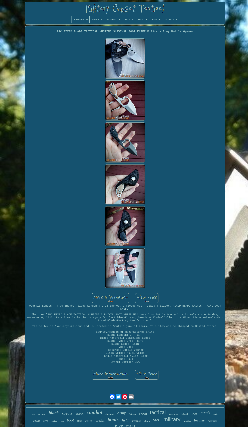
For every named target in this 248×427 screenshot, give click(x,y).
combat (94, 412)
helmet (79, 413)
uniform (41, 414)
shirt (79, 420)
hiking (132, 414)
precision (136, 421)
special (100, 420)
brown (143, 413)
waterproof (173, 414)
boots (113, 419)
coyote (67, 413)
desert (36, 420)
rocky (216, 414)
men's (205, 413)
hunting (187, 421)
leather (199, 420)
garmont (109, 414)
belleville (185, 414)
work (194, 413)
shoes (147, 421)
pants (89, 420)
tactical (158, 412)
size (156, 419)
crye (45, 420)
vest (62, 421)
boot (70, 420)
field (125, 420)
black (54, 412)
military (171, 419)
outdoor (54, 421)
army (121, 413)
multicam (212, 421)
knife (33, 414)
